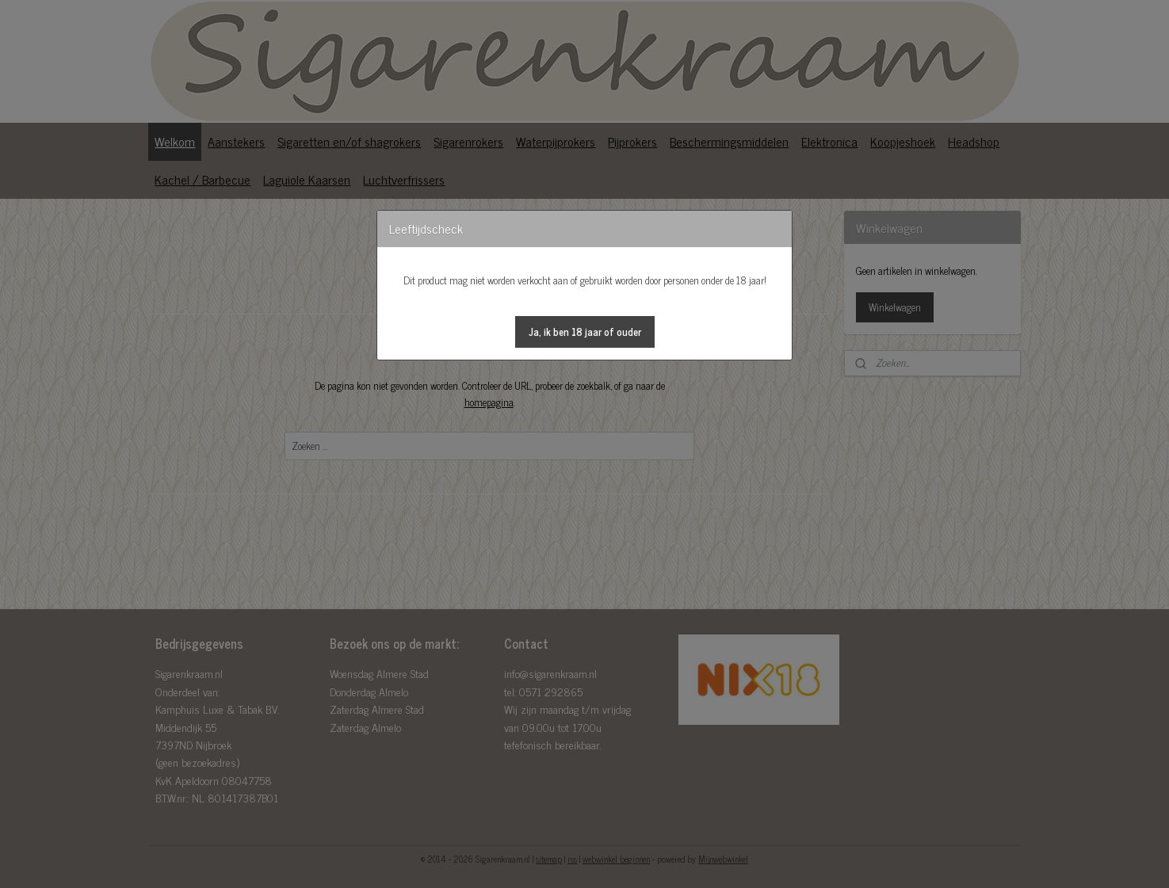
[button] (585, 332)
